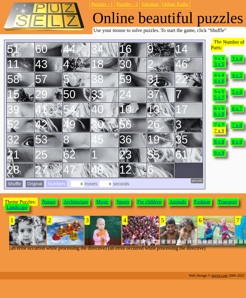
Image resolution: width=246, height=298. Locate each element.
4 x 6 (219, 80)
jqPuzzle (197, 180)
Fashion (202, 201)
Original (34, 183)
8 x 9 (237, 141)
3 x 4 (237, 58)
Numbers (57, 183)
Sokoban (149, 4)
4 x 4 (219, 75)
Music (102, 201)
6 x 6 (219, 108)
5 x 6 (237, 92)
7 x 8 (237, 125)
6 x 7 (237, 108)
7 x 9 (219, 130)
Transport (227, 201)
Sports (123, 201)
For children (149, 201)
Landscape (16, 207)
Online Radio (175, 4)
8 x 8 (219, 141)
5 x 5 (219, 92)
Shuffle (14, 183)
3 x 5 (219, 64)
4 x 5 (237, 75)
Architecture (76, 201)
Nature (49, 201)
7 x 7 (219, 125)
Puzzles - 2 (127, 4)
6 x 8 (219, 114)
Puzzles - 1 (102, 4)
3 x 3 (219, 58)
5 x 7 (219, 97)
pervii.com (219, 275)
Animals (178, 201)
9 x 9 (219, 152)
